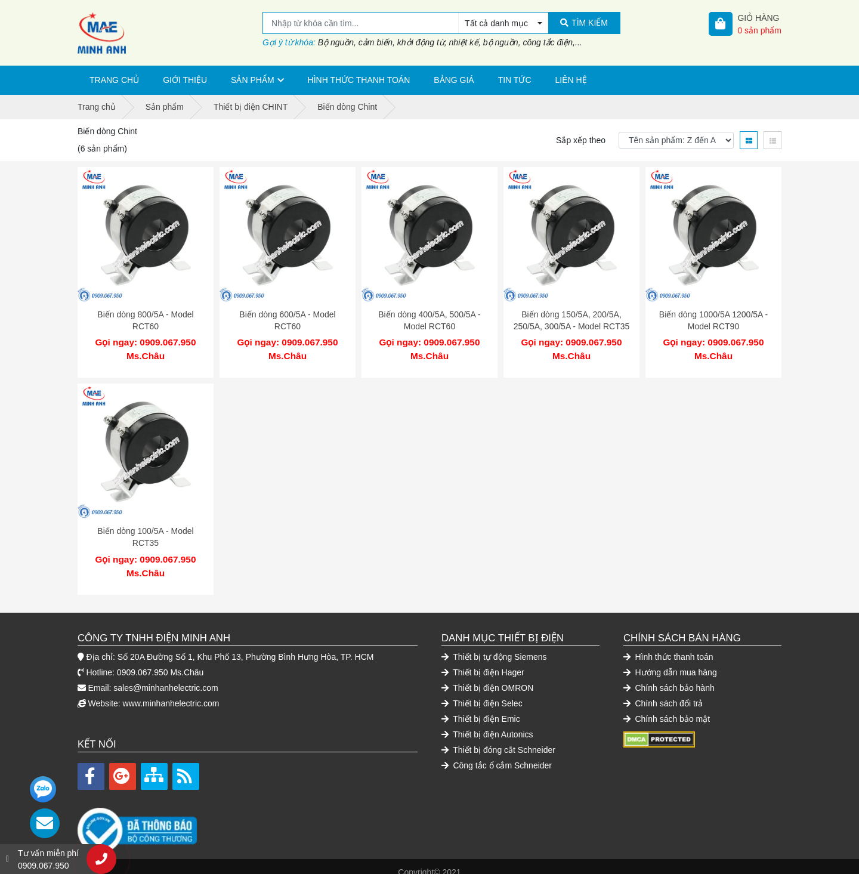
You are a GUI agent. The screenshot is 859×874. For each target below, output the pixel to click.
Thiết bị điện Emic (480, 707)
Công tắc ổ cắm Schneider (496, 753)
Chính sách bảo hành (669, 676)
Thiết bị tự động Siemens (494, 645)
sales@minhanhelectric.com (165, 676)
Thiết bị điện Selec (482, 691)
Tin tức (515, 80)
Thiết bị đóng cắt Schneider (498, 738)
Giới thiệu (185, 80)
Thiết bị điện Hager (482, 660)
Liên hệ (571, 80)
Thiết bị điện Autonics (487, 722)
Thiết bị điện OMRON (487, 676)
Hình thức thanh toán (359, 80)
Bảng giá (454, 80)
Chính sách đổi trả (663, 691)
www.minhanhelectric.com (171, 691)
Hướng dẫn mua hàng (670, 660)
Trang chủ (114, 80)
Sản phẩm (252, 80)
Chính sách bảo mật (666, 707)
